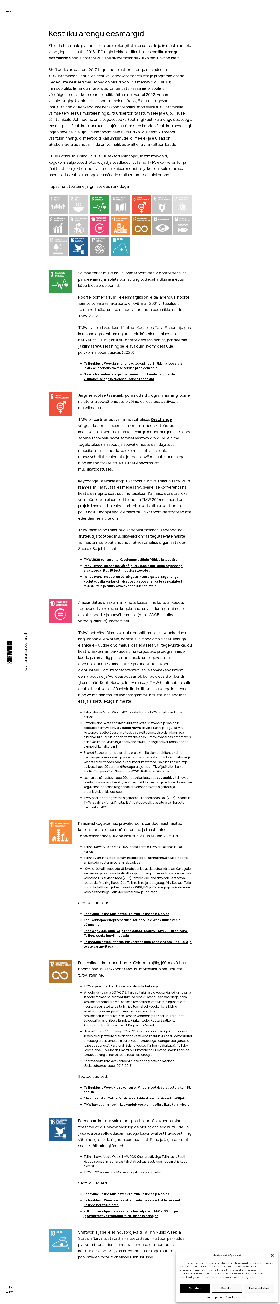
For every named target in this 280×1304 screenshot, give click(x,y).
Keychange (161, 419)
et (11, 1292)
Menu (9, 11)
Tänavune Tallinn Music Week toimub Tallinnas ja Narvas (126, 914)
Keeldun (226, 1288)
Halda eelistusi (259, 1288)
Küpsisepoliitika (215, 1297)
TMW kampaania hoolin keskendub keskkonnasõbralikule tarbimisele (136, 1104)
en (11, 1288)
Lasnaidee (167, 777)
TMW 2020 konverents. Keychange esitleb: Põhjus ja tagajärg (131, 559)
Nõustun (195, 1288)
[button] (272, 1255)
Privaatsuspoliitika (235, 1297)
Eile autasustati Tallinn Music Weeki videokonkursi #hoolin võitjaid (135, 1098)
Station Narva (130, 728)
